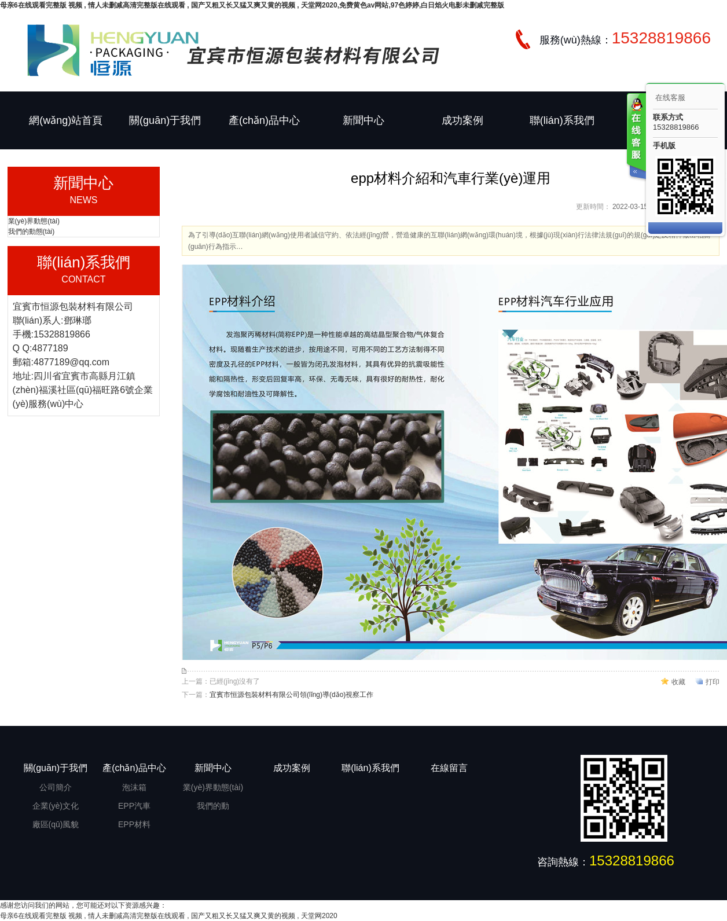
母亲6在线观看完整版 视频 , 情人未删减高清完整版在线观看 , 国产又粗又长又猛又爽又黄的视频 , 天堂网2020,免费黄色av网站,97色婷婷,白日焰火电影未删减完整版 (252, 5)
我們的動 (213, 805)
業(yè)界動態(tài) (34, 221)
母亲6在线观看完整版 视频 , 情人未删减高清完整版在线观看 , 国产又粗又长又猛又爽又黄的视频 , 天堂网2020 (168, 916)
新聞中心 (363, 120)
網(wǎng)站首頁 (65, 120)
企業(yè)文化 (55, 805)
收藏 (678, 682)
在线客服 (670, 97)
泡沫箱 (134, 787)
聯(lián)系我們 (562, 120)
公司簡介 (55, 787)
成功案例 (462, 120)
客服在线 (635, 137)
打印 (712, 682)
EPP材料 (134, 824)
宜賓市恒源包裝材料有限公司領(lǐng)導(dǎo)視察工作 (291, 695)
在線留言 (449, 768)
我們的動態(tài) (31, 232)
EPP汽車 (134, 805)
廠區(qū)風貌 (55, 824)
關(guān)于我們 (165, 120)
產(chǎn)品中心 (264, 120)
